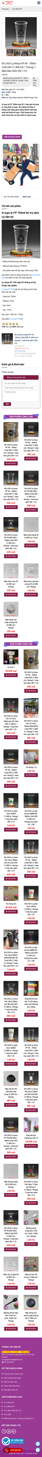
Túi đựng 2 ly (11, 904)
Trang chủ (5, 9)
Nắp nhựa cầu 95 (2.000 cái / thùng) (11, 584)
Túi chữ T (11, 667)
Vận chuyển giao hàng (12, 1378)
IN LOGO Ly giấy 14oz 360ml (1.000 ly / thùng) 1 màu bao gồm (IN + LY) (11, 816)
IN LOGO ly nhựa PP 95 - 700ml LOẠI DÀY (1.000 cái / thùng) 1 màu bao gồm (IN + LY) (10, 450)
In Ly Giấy (7, 1414)
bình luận (27, 197)
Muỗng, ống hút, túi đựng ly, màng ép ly (19, 1418)
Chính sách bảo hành (12, 1386)
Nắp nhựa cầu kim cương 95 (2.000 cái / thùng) (31, 584)
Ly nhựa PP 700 (8, 289)
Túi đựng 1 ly (31, 767)
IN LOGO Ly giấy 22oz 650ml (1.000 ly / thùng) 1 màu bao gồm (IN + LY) (11, 1050)
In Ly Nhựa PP (17, 9)
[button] (35, 19)
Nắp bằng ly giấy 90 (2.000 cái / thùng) (11, 1184)
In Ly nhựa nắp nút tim (12, 1410)
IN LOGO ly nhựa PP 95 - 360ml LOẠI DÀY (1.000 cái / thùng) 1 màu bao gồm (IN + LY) (31, 445)
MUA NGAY (11, 463)
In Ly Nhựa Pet (9, 1406)
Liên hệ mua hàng (12, 137)
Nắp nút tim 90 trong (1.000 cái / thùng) (31, 1277)
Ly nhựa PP (14, 319)
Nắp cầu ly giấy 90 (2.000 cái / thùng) (10, 1277)
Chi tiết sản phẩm (11, 197)
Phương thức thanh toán (13, 1374)
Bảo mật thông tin (11, 1390)
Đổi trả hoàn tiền (10, 1382)
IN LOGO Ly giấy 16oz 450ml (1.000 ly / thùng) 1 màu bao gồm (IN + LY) (31, 909)
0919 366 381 (15, 1450)
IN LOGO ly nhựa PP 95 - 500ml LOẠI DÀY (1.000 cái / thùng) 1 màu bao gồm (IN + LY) (10, 493)
